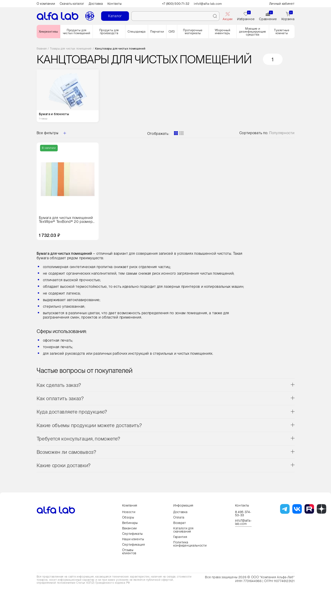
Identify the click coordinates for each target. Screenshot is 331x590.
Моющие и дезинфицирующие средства (252, 31)
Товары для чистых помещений (71, 48)
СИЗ (172, 31)
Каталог (115, 16)
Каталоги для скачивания (183, 530)
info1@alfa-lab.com (209, 3)
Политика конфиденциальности (190, 544)
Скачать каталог (72, 3)
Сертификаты (132, 533)
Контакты (114, 3)
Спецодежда (137, 31)
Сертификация (133, 544)
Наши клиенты (133, 539)
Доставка (96, 3)
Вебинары (130, 522)
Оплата (178, 517)
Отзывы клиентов (129, 551)
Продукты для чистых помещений (76, 32)
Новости (129, 512)
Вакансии (129, 528)
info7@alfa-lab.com (243, 522)
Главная (42, 48)
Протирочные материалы (192, 32)
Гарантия (180, 536)
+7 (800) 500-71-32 (175, 3)
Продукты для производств (109, 32)
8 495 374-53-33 (243, 513)
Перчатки (157, 31)
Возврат (179, 522)
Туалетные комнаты (281, 32)
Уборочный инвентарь (222, 32)
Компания (130, 505)
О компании (46, 3)
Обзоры (128, 517)
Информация (183, 505)
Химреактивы (48, 31)
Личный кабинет (282, 3)
